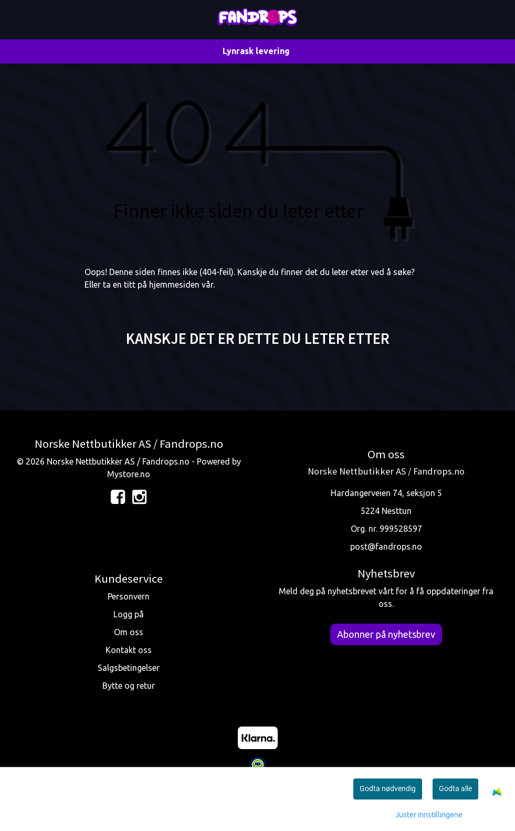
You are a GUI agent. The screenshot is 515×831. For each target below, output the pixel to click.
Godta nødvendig (388, 788)
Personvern (129, 596)
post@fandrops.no (386, 546)
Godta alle (455, 788)
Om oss (128, 632)
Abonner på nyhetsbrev (386, 634)
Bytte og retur (128, 685)
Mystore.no (128, 474)
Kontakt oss (129, 650)
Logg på (128, 614)
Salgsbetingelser (129, 667)
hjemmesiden (174, 284)
